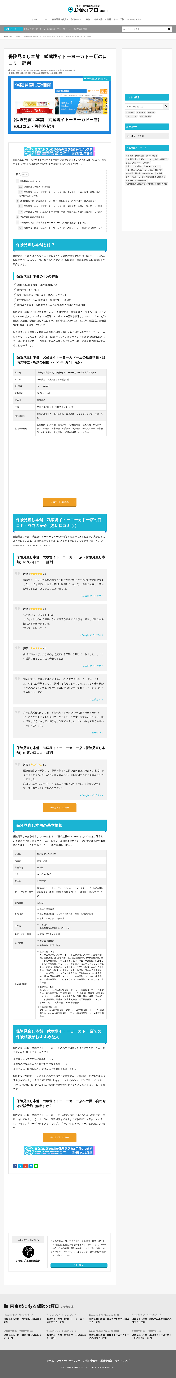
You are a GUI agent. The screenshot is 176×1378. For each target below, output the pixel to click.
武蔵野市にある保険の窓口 (51, 73)
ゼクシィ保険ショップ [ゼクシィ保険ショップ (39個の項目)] (135, 177)
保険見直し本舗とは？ (28, 181)
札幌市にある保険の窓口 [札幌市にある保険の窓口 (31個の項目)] (135, 184)
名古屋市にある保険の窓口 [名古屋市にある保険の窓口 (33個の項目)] (136, 180)
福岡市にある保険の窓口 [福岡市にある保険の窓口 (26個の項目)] (157, 184)
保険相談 (51, 29)
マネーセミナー (134, 19)
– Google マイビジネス (92, 595)
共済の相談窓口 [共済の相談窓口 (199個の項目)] (161, 159)
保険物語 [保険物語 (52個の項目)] (129, 173)
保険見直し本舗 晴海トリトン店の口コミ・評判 (66, 1336)
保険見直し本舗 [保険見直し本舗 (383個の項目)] (132, 159)
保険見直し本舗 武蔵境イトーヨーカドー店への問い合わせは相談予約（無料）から (60, 228)
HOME (9, 36)
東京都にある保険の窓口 (67, 70)
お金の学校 (119, 19)
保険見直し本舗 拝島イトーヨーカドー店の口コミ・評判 (109, 1336)
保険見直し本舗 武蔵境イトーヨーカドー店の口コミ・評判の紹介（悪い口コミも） (57, 201)
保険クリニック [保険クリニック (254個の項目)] (146, 159)
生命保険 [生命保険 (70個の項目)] (158, 170)
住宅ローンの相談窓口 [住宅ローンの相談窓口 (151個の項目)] (135, 166)
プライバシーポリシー (68, 1360)
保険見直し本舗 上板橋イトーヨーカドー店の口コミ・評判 (152, 1336)
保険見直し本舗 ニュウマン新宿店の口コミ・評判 (109, 1321)
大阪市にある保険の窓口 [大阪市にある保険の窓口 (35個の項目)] (155, 177)
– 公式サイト (97, 699)
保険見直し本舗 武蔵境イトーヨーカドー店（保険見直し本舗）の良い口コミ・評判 (60, 206)
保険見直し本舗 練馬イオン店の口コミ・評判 (22, 1336)
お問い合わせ (90, 1360)
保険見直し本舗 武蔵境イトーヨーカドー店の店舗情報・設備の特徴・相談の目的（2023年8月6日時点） (59, 193)
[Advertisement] (34, 1203)
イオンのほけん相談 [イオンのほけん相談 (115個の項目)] (134, 170)
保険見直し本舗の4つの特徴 (34, 187)
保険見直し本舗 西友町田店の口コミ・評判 (24, 1321)
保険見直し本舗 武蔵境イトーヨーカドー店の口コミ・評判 (67, 36)
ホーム (35, 19)
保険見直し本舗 (80, 29)
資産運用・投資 (59, 19)
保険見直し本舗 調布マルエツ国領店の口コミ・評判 (152, 1321)
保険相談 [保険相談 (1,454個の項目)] (129, 156)
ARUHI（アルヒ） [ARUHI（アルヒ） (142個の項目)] (153, 166)
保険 (88, 19)
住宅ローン (76, 19)
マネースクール (64, 29)
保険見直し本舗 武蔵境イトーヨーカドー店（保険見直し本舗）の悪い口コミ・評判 (60, 212)
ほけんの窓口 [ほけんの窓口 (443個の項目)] (151, 156)
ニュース (45, 19)
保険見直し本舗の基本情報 (30, 217)
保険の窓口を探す (31, 36)
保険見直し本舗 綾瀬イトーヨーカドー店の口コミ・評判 (66, 1321)
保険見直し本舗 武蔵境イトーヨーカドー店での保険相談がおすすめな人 (52, 222)
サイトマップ (122, 1360)
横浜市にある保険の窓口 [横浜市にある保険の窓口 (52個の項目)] (145, 173)
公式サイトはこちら (59, 502)
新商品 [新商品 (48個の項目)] (159, 173)
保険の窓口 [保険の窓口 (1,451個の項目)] (139, 156)
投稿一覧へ (78, 1265)
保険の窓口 (15, 73)
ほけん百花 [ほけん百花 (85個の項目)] (148, 170)
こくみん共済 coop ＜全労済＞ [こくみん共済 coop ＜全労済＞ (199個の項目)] (138, 163)
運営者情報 (106, 1360)
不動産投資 (28, 29)
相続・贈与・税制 (102, 19)
